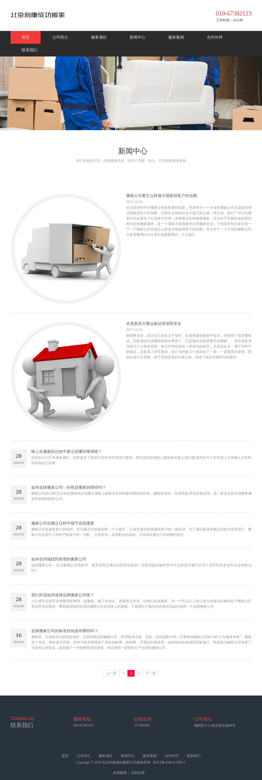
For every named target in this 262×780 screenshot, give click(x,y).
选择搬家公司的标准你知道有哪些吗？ (64, 631)
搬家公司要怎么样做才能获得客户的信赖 (161, 196)
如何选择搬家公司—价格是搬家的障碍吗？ (68, 487)
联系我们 (29, 50)
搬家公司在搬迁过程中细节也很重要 (62, 523)
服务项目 (99, 37)
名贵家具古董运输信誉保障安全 (153, 323)
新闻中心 (137, 37)
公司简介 (60, 37)
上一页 (111, 673)
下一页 (151, 673)
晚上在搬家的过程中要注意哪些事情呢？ (66, 451)
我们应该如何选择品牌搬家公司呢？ (62, 595)
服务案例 (176, 37)
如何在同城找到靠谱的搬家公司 (58, 559)
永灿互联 (138, 773)
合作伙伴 (215, 37)
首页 (26, 37)
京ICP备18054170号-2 (169, 762)
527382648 (141, 725)
